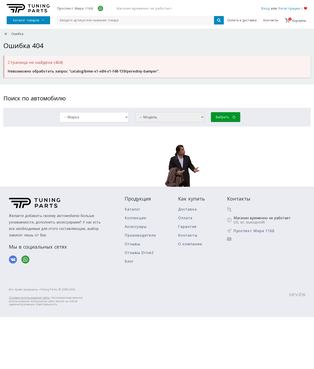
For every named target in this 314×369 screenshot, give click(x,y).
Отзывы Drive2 (139, 253)
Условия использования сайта (29, 298)
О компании (190, 244)
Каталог (132, 209)
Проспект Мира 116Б (75, 8)
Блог (129, 261)
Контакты (270, 20)
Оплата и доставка (242, 20)
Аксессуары (136, 227)
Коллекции (135, 218)
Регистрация (289, 8)
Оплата (185, 218)
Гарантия (187, 227)
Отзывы (132, 244)
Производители (140, 235)
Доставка (187, 209)
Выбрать (226, 117)
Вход (265, 8)
